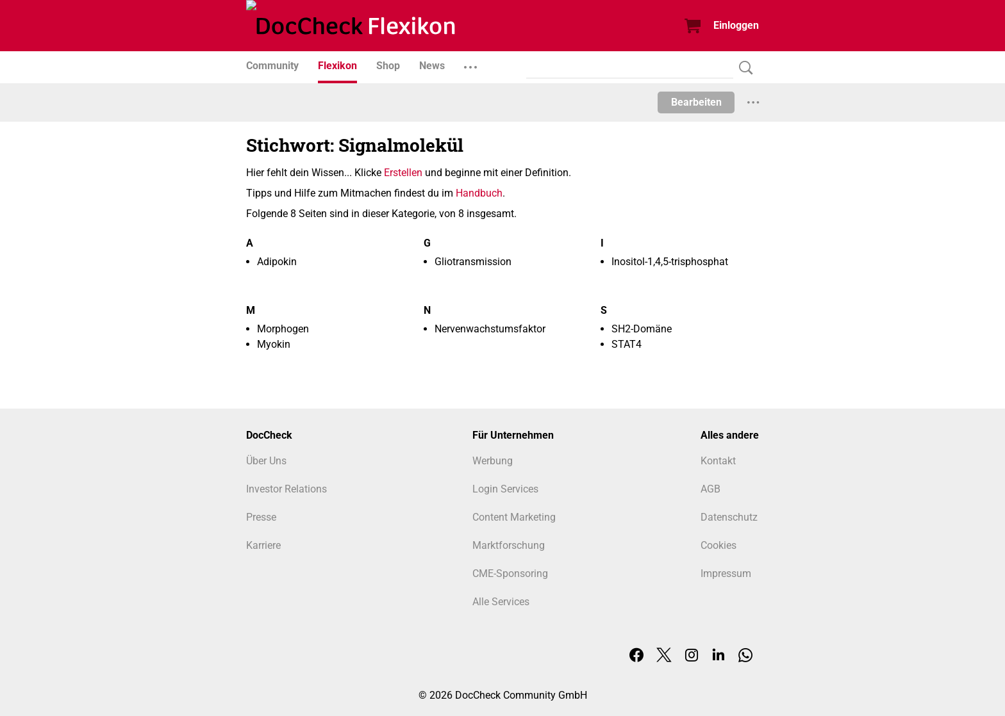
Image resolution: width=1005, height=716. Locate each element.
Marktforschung (508, 545)
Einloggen (736, 25)
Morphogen (283, 329)
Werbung (492, 461)
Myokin (273, 344)
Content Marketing (514, 517)
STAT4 (626, 344)
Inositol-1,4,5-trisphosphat (669, 262)
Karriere (263, 545)
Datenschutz (729, 517)
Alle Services (500, 602)
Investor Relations (286, 489)
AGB (710, 489)
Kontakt (718, 461)
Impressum (726, 573)
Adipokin (277, 262)
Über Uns (266, 461)
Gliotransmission (473, 262)
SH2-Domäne (641, 329)
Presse (261, 517)
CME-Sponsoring (510, 573)
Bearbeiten (696, 102)
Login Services (505, 489)
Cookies (718, 545)
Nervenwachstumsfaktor (490, 329)
